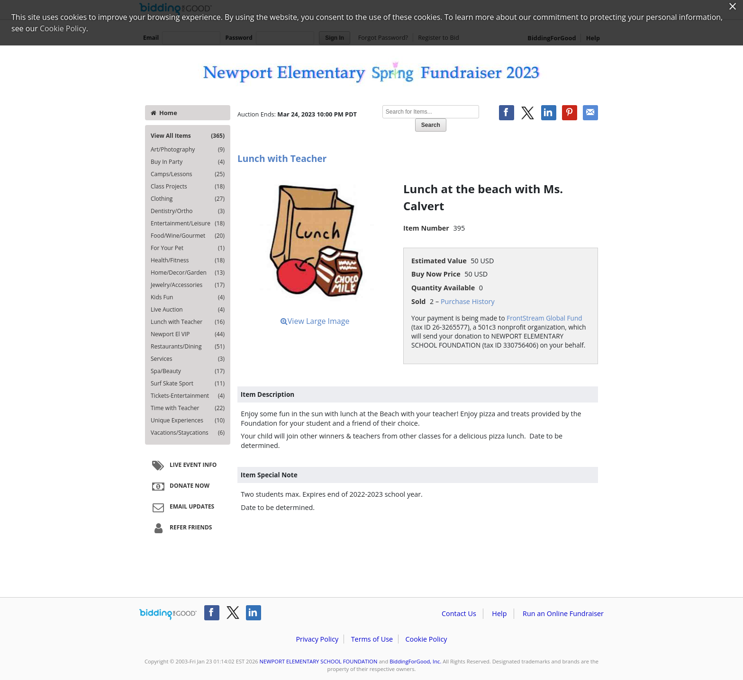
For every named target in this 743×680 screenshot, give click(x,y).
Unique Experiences (188, 420)
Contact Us (459, 613)
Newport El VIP (188, 334)
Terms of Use (372, 639)
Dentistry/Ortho (188, 211)
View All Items (188, 136)
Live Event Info (183, 465)
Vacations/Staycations (188, 433)
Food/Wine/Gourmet (188, 236)
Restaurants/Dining (188, 346)
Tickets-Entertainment (188, 396)
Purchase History (468, 301)
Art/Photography (188, 149)
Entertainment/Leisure (188, 223)
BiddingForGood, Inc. (415, 661)
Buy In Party (188, 162)
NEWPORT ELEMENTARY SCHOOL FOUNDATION (319, 661)
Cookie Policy (426, 639)
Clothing (188, 199)
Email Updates (182, 507)
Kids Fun (188, 297)
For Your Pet (188, 248)
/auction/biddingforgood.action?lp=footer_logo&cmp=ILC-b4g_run (168, 614)
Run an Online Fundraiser (563, 613)
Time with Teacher (188, 408)
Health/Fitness (188, 260)
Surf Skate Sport (188, 383)
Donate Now (179, 486)
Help (499, 613)
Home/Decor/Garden (188, 272)
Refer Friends (181, 528)
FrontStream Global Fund (544, 317)
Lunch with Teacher (188, 322)
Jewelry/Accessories (188, 285)
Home (164, 112)
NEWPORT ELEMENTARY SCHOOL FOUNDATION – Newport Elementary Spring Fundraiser (371, 72)
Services (188, 359)
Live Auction (188, 309)
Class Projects (188, 186)
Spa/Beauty (188, 371)
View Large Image (315, 321)
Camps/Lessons (188, 174)
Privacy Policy (317, 639)
